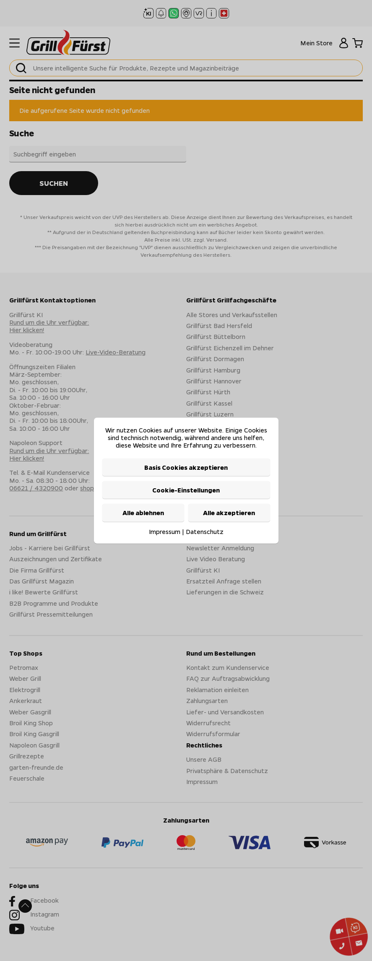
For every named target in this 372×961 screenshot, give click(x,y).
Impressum (164, 531)
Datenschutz (205, 531)
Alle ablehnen (143, 512)
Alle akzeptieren (229, 512)
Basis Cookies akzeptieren (186, 467)
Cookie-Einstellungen (186, 490)
